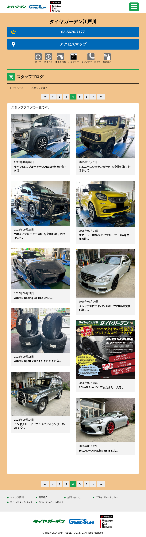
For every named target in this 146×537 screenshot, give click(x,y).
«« (45, 96)
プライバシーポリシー (107, 497)
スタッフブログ (39, 88)
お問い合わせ (74, 497)
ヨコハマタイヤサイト (21, 502)
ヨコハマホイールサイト (51, 502)
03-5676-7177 (48, 32)
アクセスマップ (48, 44)
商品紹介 (43, 497)
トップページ (16, 88)
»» (100, 96)
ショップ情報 (17, 497)
